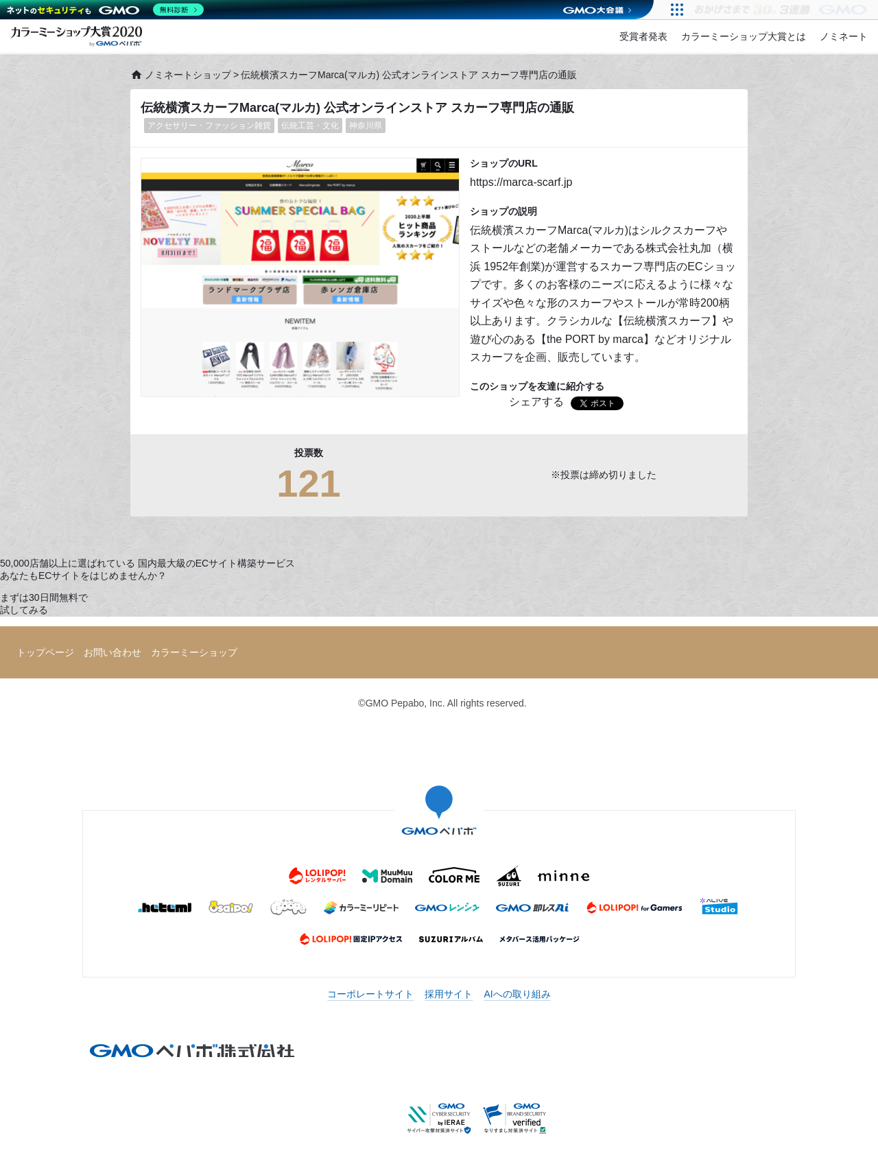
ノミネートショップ (180, 74)
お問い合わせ (112, 652)
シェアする (536, 401)
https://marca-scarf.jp (521, 182)
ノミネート (844, 36)
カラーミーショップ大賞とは (743, 36)
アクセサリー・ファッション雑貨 (209, 125)
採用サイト (449, 993)
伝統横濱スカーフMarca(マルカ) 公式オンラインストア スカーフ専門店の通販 (357, 108)
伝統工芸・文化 (310, 125)
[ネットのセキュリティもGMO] (105, 9)
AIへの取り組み (517, 993)
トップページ (45, 652)
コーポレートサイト (370, 993)
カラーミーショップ (194, 652)
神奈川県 (365, 125)
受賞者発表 (643, 36)
